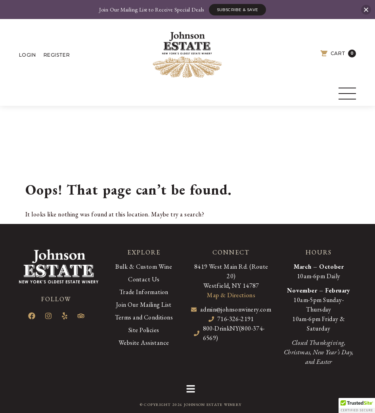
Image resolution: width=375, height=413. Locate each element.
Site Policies (143, 330)
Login (27, 55)
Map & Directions (231, 295)
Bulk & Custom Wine (143, 266)
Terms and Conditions (144, 317)
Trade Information (143, 292)
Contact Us (143, 279)
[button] (190, 390)
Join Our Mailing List (144, 304)
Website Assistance (144, 342)
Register (57, 55)
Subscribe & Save (237, 9)
